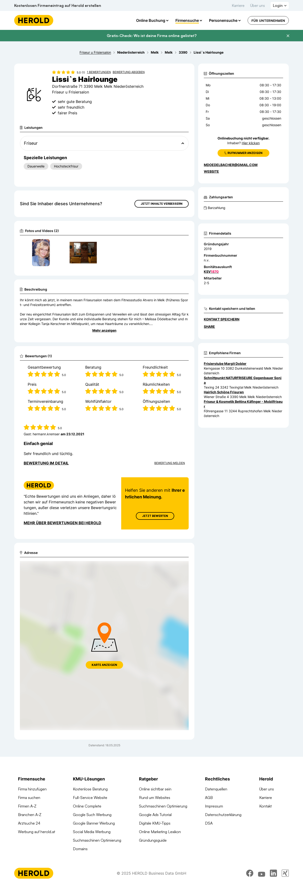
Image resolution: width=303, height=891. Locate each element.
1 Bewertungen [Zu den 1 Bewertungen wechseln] (99, 72)
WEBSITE (211, 171)
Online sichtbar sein (155, 789)
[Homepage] (33, 20)
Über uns (257, 5)
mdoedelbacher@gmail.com (231, 165)
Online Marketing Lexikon (160, 831)
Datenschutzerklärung (223, 814)
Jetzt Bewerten (155, 516)
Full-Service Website (90, 797)
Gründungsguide (153, 840)
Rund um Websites (154, 797)
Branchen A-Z (29, 814)
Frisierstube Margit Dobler (225, 364)
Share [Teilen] (209, 327)
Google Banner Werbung (94, 823)
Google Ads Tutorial (155, 814)
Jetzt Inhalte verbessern (162, 203)
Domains (80, 848)
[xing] (285, 876)
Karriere (238, 5)
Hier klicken (251, 143)
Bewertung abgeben (129, 72)
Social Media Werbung (92, 831)
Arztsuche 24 (29, 823)
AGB (209, 797)
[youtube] (261, 876)
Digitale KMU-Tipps (154, 823)
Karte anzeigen (104, 665)
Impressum (214, 806)
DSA (209, 823)
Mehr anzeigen (104, 330)
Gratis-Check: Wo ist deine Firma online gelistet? (151, 35)
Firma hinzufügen (32, 789)
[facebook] (249, 876)
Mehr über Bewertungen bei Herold (62, 522)
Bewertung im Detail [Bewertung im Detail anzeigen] (46, 463)
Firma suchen (29, 797)
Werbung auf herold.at (36, 831)
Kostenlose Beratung (90, 789)
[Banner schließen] (288, 36)
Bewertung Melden (169, 463)
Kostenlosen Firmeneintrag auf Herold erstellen (57, 5)
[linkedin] (273, 876)
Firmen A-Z (27, 806)
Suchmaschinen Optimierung (97, 840)
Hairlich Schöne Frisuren (224, 392)
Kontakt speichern (221, 319)
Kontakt (265, 806)
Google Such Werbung (92, 814)
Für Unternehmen (268, 21)
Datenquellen (216, 789)
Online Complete (87, 806)
